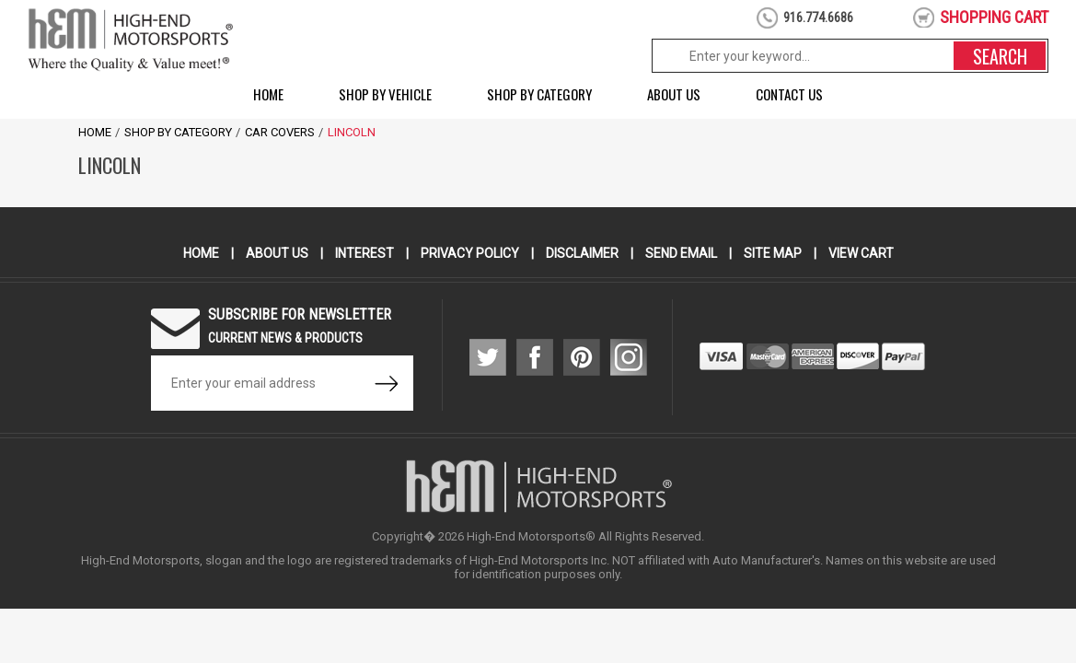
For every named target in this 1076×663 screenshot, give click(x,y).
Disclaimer (582, 253)
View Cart (861, 253)
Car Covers (280, 132)
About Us (673, 94)
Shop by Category (539, 94)
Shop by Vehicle (385, 94)
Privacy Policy (470, 253)
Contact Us (789, 94)
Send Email (681, 253)
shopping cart (994, 17)
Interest (364, 253)
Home (268, 94)
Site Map (773, 253)
